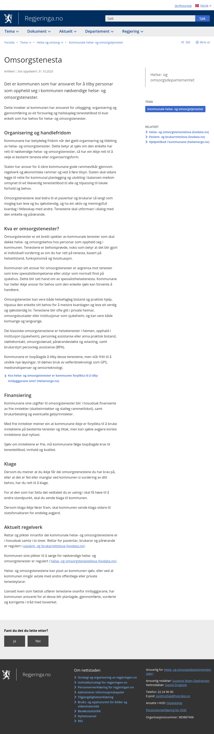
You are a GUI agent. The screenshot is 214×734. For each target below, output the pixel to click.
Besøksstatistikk (89, 711)
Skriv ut (205, 42)
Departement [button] (98, 31)
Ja (14, 641)
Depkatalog (174, 703)
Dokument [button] (37, 31)
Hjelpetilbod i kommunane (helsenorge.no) (179, 142)
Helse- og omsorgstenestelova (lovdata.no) (179, 132)
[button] (25, 42)
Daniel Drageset (176, 685)
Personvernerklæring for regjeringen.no (106, 687)
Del (187, 42)
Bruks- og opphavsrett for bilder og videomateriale (102, 704)
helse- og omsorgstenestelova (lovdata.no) (83, 561)
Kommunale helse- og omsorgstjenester (175, 109)
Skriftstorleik (183, 6)
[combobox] (150, 18)
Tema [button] (10, 31)
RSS (80, 721)
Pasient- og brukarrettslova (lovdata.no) (177, 137)
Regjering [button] (131, 31)
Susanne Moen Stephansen (191, 681)
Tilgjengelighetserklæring (95, 697)
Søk (202, 18)
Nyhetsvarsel (87, 716)
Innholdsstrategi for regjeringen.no (102, 682)
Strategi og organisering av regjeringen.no (107, 677)
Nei (38, 641)
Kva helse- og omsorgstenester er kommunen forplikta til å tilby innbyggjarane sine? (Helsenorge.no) (53, 378)
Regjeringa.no (40, 18)
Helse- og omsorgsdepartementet (172, 77)
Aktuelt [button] (66, 31)
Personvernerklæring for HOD (166, 710)
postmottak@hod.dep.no (173, 696)
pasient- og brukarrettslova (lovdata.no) (54, 546)
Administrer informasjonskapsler (101, 692)
